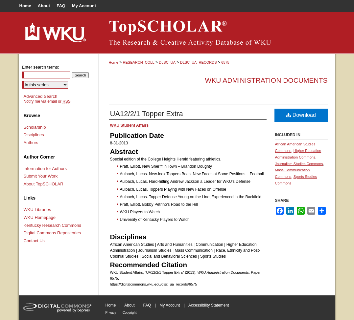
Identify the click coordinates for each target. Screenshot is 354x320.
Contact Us (34, 240)
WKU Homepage (40, 217)
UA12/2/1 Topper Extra (146, 114)
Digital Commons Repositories (52, 232)
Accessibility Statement (208, 305)
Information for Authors (45, 168)
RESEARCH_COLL (138, 62)
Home (113, 62)
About (129, 305)
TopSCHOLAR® (216, 32)
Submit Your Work (41, 176)
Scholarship (35, 127)
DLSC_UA (167, 62)
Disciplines (34, 134)
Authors (31, 142)
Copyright (130, 312)
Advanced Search (41, 96)
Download (301, 115)
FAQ (147, 305)
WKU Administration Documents (266, 80)
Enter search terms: (40, 67)
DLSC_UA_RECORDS (198, 62)
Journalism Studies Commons (299, 164)
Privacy (111, 312)
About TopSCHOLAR (43, 183)
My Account (169, 305)
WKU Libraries (37, 209)
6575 (225, 62)
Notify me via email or (47, 101)
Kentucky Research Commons (53, 225)
